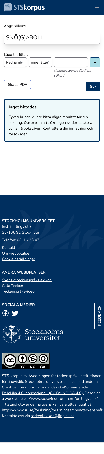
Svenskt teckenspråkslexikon (27, 280)
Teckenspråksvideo (18, 291)
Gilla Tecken (12, 285)
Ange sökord (15, 26)
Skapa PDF (17, 84)
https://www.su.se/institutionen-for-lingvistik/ (58, 398)
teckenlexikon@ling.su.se (52, 415)
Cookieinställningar (18, 259)
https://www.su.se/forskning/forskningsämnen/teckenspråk (52, 410)
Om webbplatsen (16, 253)
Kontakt (8, 247)
